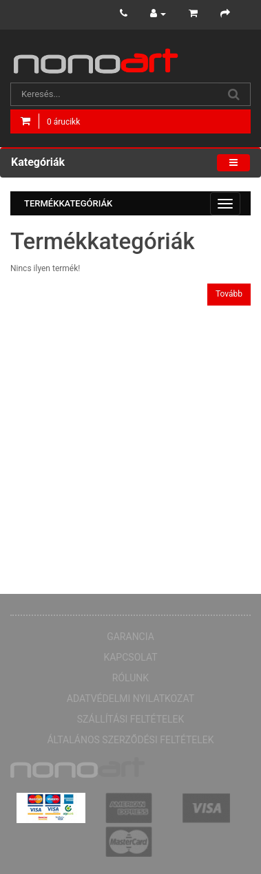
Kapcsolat (130, 657)
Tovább (229, 294)
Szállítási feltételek (131, 719)
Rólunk (130, 677)
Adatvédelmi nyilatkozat (130, 698)
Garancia (130, 636)
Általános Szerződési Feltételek (130, 739)
